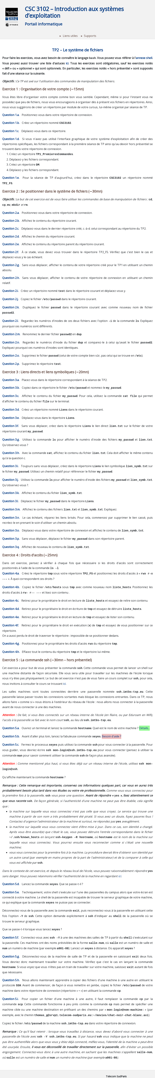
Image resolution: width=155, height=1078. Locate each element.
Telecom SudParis (116, 1047)
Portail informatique (43, 24)
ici (67, 63)
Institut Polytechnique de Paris (116, 1050)
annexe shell (144, 58)
